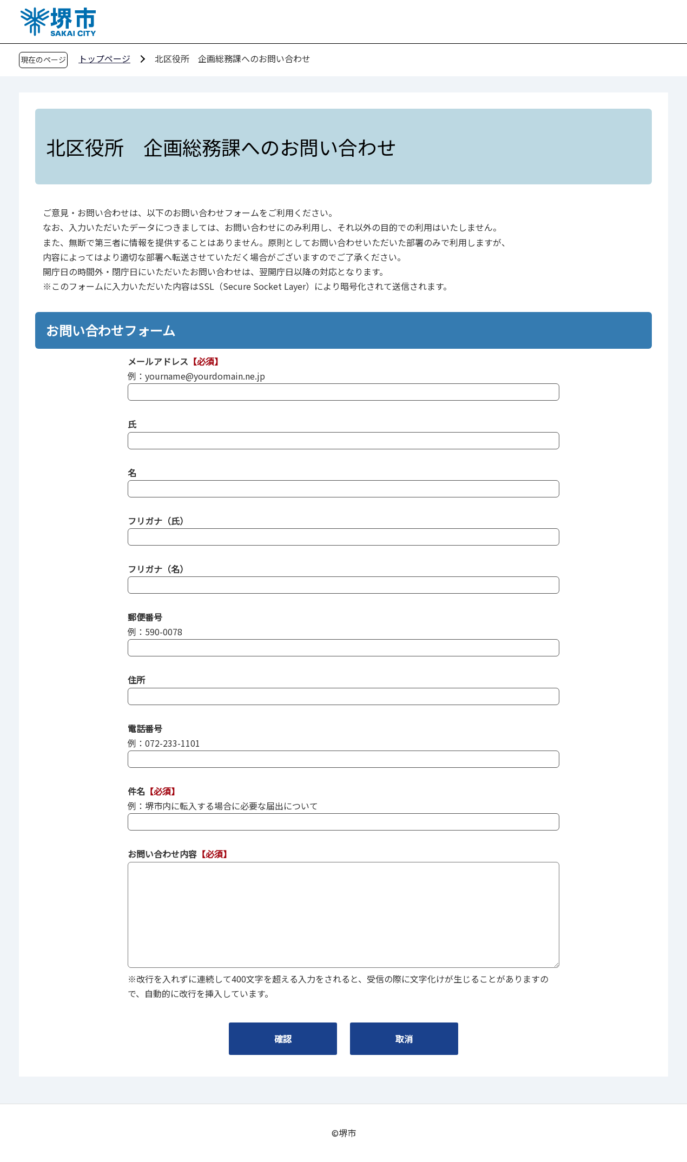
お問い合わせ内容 (162, 853)
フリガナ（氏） (158, 520)
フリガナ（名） (158, 568)
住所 (136, 679)
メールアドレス (158, 361)
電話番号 (145, 728)
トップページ (104, 58)
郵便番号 (145, 616)
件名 (136, 791)
